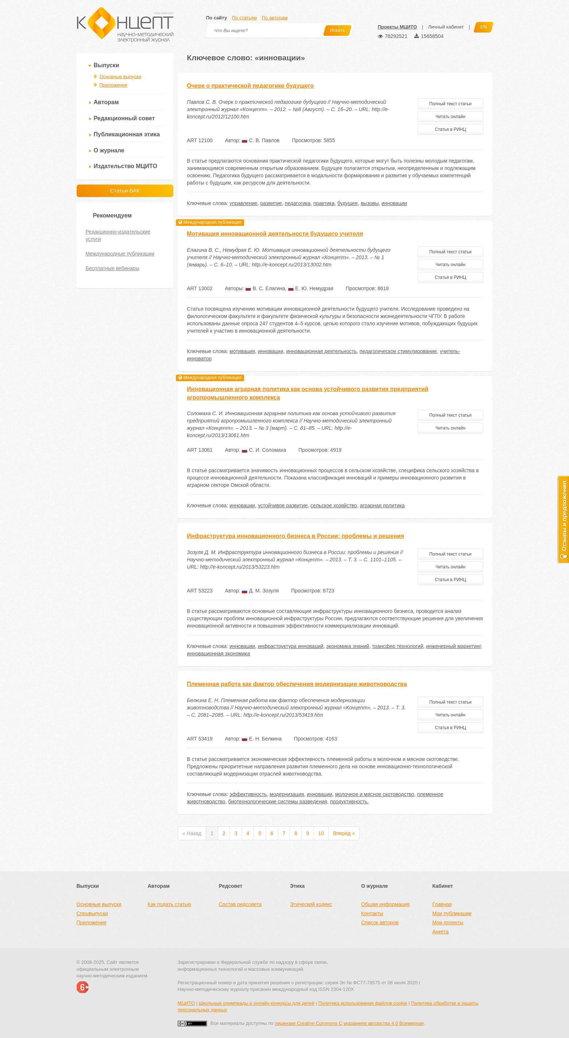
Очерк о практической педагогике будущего (250, 86)
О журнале (109, 150)
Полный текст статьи (450, 103)
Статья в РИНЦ (450, 129)
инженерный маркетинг (453, 646)
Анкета (440, 932)
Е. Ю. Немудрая (310, 288)
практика (324, 203)
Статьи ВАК (125, 190)
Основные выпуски (120, 76)
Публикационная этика (127, 134)
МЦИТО (186, 1003)
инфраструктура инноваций (290, 646)
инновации (394, 203)
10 (321, 833)
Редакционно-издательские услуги (118, 235)
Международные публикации (120, 254)
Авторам (106, 102)
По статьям (244, 17)
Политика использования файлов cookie (362, 1003)
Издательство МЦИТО (125, 166)
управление (244, 203)
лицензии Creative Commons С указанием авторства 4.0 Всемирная (349, 1023)
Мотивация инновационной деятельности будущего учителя (275, 234)
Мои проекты (448, 922)
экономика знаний (347, 646)
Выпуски (106, 65)
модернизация (287, 794)
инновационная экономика (218, 653)
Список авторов (380, 922)
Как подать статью (169, 904)
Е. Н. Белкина (261, 739)
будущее (347, 203)
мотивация (242, 351)
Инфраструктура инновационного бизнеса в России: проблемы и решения (295, 536)
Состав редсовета (240, 904)
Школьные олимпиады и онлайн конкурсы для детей (256, 1003)
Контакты (372, 913)
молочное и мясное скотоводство (374, 794)
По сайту (216, 17)
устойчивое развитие (283, 505)
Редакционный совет (124, 118)
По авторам (274, 17)
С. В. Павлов (260, 140)
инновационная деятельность (321, 351)
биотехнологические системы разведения (277, 801)
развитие (271, 203)
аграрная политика (382, 505)
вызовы (369, 203)
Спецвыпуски (92, 913)
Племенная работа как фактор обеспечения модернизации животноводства (297, 684)
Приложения (113, 85)
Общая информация (385, 904)
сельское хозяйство (334, 505)
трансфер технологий (397, 646)
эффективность (248, 794)
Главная (442, 904)
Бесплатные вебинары (112, 268)
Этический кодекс (311, 904)
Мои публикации (452, 913)
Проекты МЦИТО (397, 27)
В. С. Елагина (265, 288)
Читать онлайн (450, 116)
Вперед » (344, 833)
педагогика (298, 203)
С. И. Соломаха (264, 450)
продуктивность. (349, 801)
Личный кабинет (446, 27)
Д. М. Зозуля (260, 591)
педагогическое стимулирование (398, 351)
